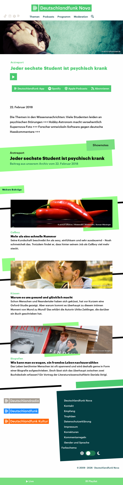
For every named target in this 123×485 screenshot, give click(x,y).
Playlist (93, 481)
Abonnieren (100, 88)
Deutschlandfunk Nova (78, 400)
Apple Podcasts (76, 88)
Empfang (69, 410)
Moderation (81, 16)
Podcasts (48, 16)
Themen (35, 16)
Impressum (71, 426)
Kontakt (69, 405)
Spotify (54, 88)
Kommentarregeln (75, 437)
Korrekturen (71, 431)
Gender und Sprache (76, 442)
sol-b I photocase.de (111, 51)
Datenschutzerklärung (77, 421)
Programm (63, 16)
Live (31, 481)
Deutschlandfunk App (29, 88)
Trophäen (70, 416)
